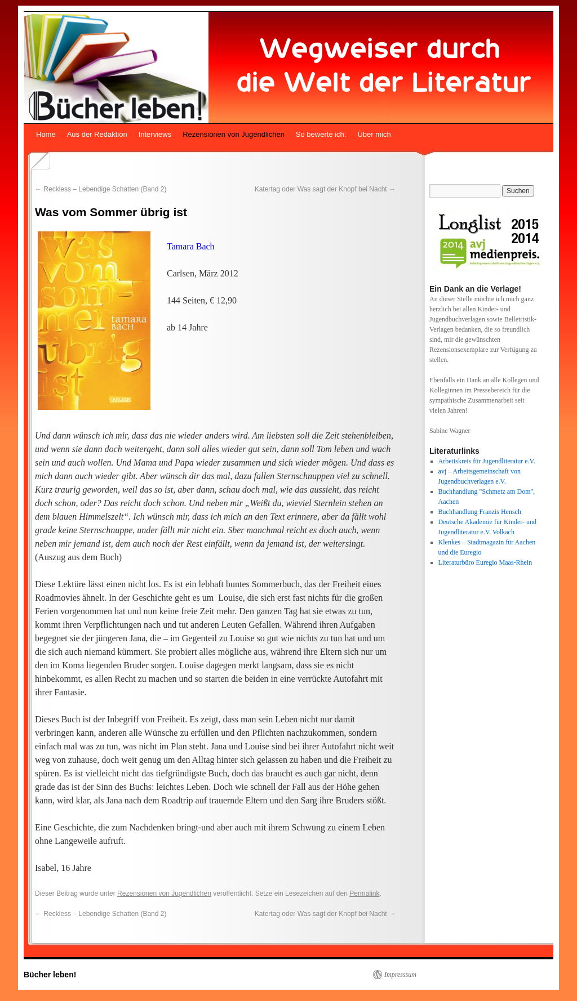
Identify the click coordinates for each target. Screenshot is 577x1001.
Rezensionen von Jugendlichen (234, 134)
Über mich (373, 134)
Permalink (364, 893)
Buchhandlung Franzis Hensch (479, 512)
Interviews (155, 134)
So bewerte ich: (321, 134)
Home (46, 134)
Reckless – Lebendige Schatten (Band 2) (100, 189)
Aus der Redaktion (97, 134)
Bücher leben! (50, 974)
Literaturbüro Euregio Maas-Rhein (485, 562)
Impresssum (400, 974)
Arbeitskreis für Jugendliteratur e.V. (486, 461)
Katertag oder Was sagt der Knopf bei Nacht (325, 189)
